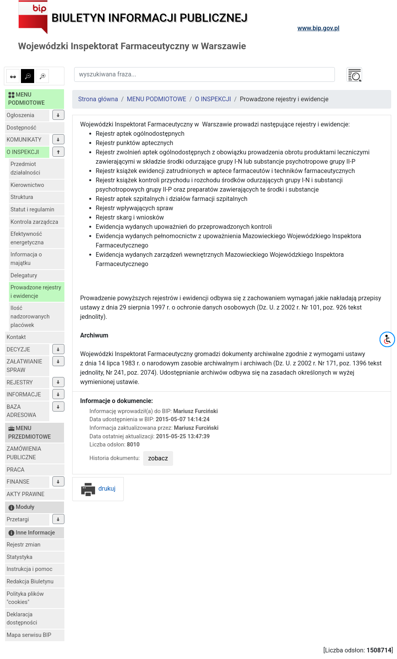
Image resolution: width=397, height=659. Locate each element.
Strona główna (98, 99)
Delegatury (23, 275)
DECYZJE (18, 349)
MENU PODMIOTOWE (156, 99)
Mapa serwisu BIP (29, 635)
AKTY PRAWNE (25, 494)
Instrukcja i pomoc (29, 569)
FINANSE (18, 482)
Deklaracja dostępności (22, 618)
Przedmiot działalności (25, 168)
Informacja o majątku (26, 258)
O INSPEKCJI (23, 152)
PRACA (15, 470)
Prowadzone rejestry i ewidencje (35, 291)
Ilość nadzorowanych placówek (30, 316)
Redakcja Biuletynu (30, 581)
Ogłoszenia (20, 115)
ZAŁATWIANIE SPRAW (24, 366)
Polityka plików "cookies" (25, 598)
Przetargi (18, 519)
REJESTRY (20, 382)
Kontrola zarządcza (34, 222)
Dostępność (21, 128)
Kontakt (16, 337)
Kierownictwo (27, 185)
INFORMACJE (24, 394)
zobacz (158, 458)
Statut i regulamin (32, 209)
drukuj (98, 488)
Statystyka (20, 557)
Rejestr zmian (23, 544)
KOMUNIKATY (24, 140)
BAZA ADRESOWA (21, 411)
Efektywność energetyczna (27, 238)
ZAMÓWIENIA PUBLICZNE (24, 453)
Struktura (21, 197)
